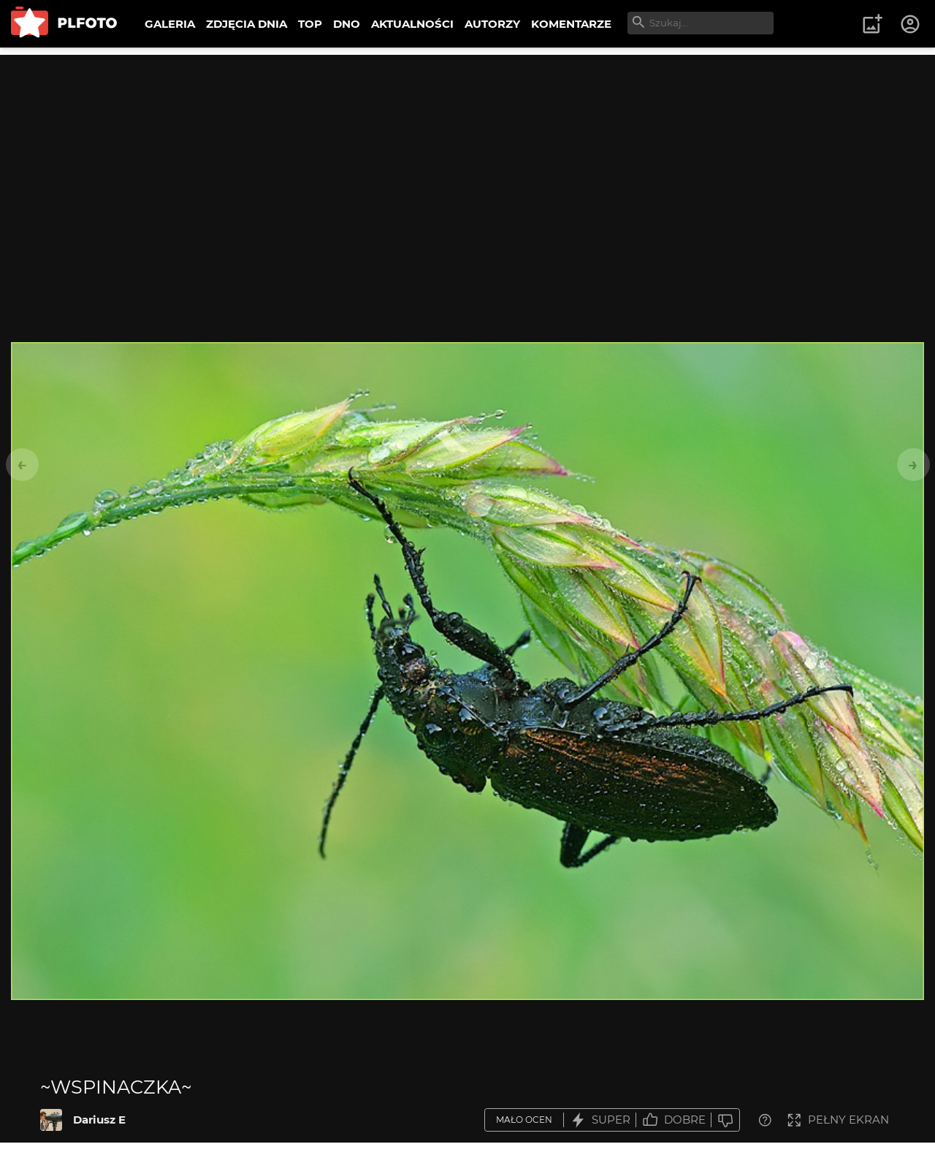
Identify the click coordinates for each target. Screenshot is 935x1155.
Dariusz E (99, 1119)
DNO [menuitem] (346, 24)
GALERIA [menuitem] (170, 24)
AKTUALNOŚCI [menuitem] (412, 24)
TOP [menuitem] (310, 24)
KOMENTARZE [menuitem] (571, 24)
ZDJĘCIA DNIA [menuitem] (246, 24)
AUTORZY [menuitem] (492, 24)
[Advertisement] (467, 157)
